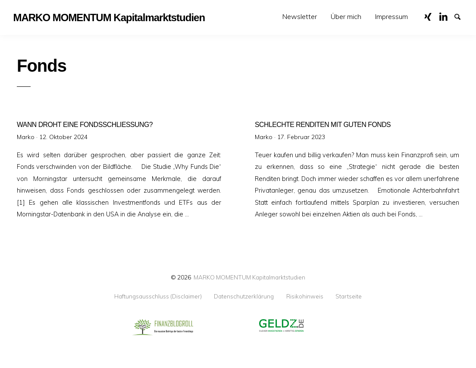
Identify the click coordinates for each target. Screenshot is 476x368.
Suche (461, 16)
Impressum (391, 16)
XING (431, 16)
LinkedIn (446, 16)
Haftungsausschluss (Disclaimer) (158, 296)
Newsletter (299, 16)
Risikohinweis (304, 296)
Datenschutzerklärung (244, 296)
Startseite (348, 296)
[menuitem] (300, 16)
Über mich (346, 16)
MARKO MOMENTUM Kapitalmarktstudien (249, 277)
